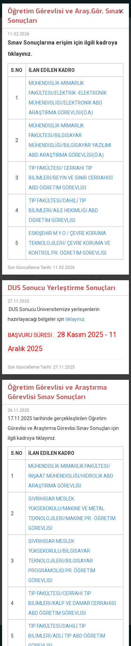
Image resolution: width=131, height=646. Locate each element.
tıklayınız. (75, 319)
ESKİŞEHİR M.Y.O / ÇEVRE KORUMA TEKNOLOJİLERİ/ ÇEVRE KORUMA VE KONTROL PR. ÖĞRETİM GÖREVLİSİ (69, 243)
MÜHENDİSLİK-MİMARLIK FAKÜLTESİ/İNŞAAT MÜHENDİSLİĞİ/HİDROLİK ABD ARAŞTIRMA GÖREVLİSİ (70, 476)
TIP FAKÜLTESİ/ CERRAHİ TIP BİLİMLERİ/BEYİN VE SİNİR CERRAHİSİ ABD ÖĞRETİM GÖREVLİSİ (71, 177)
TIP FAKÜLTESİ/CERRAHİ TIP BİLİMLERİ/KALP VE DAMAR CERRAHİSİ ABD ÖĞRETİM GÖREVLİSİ (72, 603)
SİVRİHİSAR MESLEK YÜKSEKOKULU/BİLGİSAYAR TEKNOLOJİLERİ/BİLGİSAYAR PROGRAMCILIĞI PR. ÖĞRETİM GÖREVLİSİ (61, 560)
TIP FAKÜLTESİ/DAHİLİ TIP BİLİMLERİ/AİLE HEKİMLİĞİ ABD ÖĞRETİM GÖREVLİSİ (63, 210)
